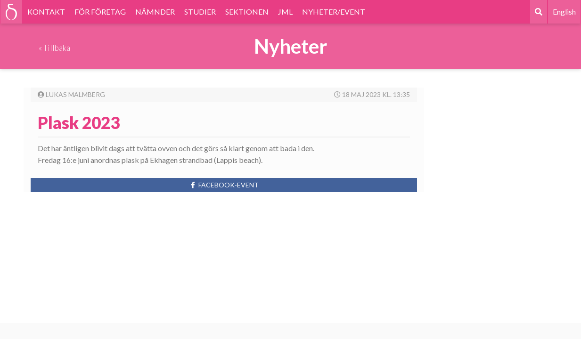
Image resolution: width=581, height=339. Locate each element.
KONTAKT (46, 11)
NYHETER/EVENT (333, 11)
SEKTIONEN (247, 11)
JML (285, 11)
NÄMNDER (155, 11)
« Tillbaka (54, 48)
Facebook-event (224, 185)
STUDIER (200, 11)
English (564, 11)
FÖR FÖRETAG (100, 11)
